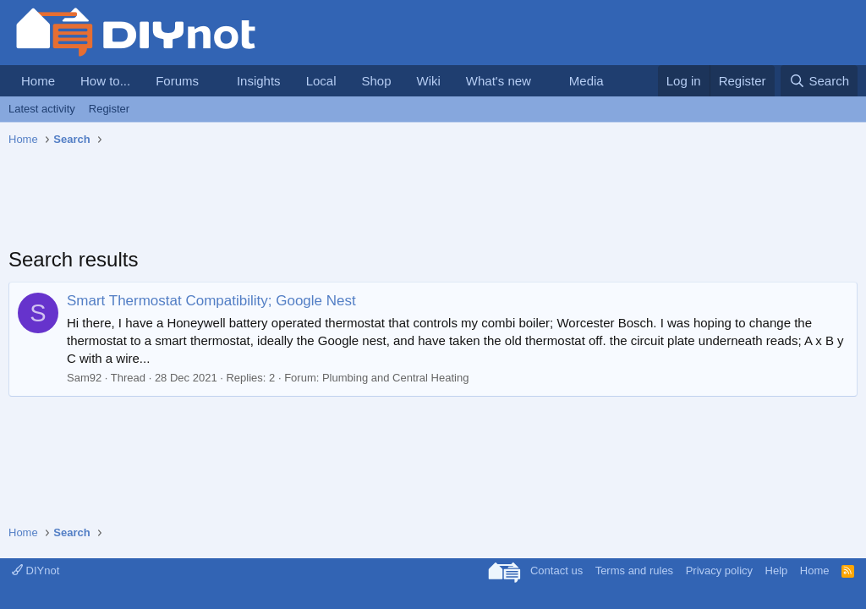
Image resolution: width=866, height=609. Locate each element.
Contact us (556, 570)
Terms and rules (634, 570)
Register (109, 108)
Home (38, 81)
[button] (212, 80)
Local (321, 81)
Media (586, 81)
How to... (105, 81)
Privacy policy (719, 570)
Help (776, 570)
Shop (376, 81)
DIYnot (35, 570)
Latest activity (41, 108)
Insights (259, 81)
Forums (177, 81)
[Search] (819, 80)
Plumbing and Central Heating (395, 377)
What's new (498, 81)
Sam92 (84, 377)
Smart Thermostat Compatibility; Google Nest (211, 301)
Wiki (429, 81)
